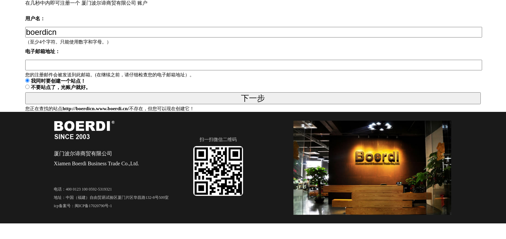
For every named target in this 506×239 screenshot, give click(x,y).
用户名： (35, 18)
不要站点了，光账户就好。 (61, 87)
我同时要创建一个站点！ (58, 81)
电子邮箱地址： (42, 51)
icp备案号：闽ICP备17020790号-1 (83, 205)
